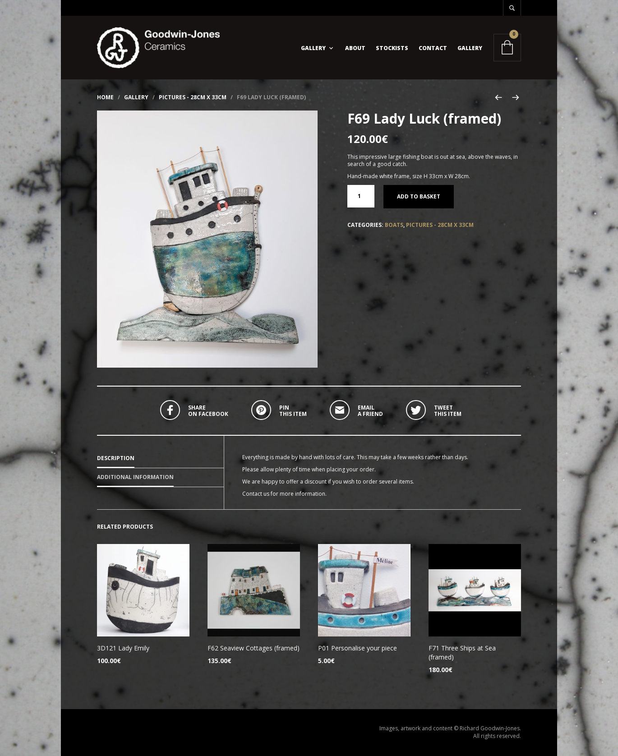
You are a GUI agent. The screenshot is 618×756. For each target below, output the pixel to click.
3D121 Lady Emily (123, 648)
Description (115, 458)
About (355, 48)
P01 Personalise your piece (357, 648)
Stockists (392, 48)
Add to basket (418, 196)
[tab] (160, 458)
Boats (394, 225)
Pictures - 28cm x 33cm (192, 97)
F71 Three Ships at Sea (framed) (462, 652)
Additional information (135, 477)
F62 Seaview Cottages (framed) (254, 648)
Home (105, 97)
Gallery (313, 48)
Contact (433, 48)
